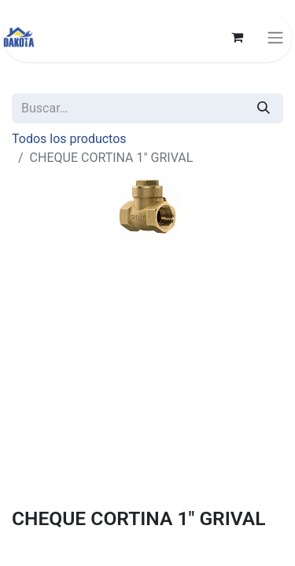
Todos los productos (69, 138)
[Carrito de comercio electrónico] (237, 37)
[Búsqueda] (263, 108)
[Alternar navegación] (275, 37)
